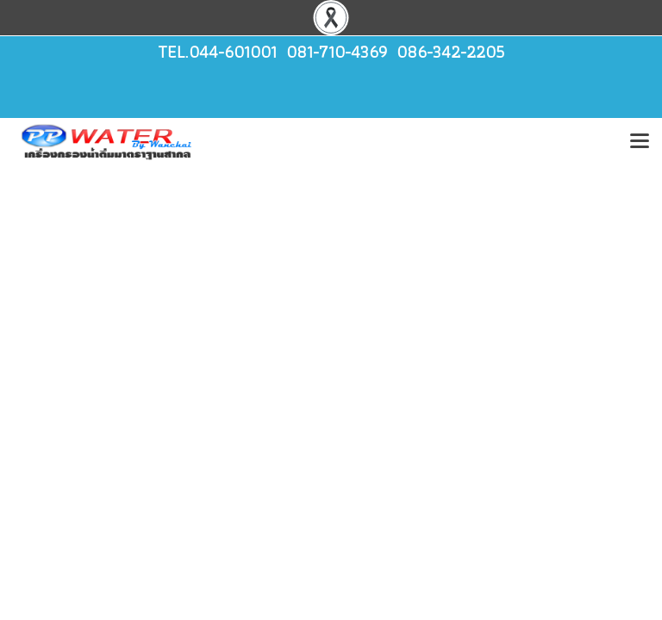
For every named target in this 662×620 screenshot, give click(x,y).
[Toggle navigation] (640, 142)
